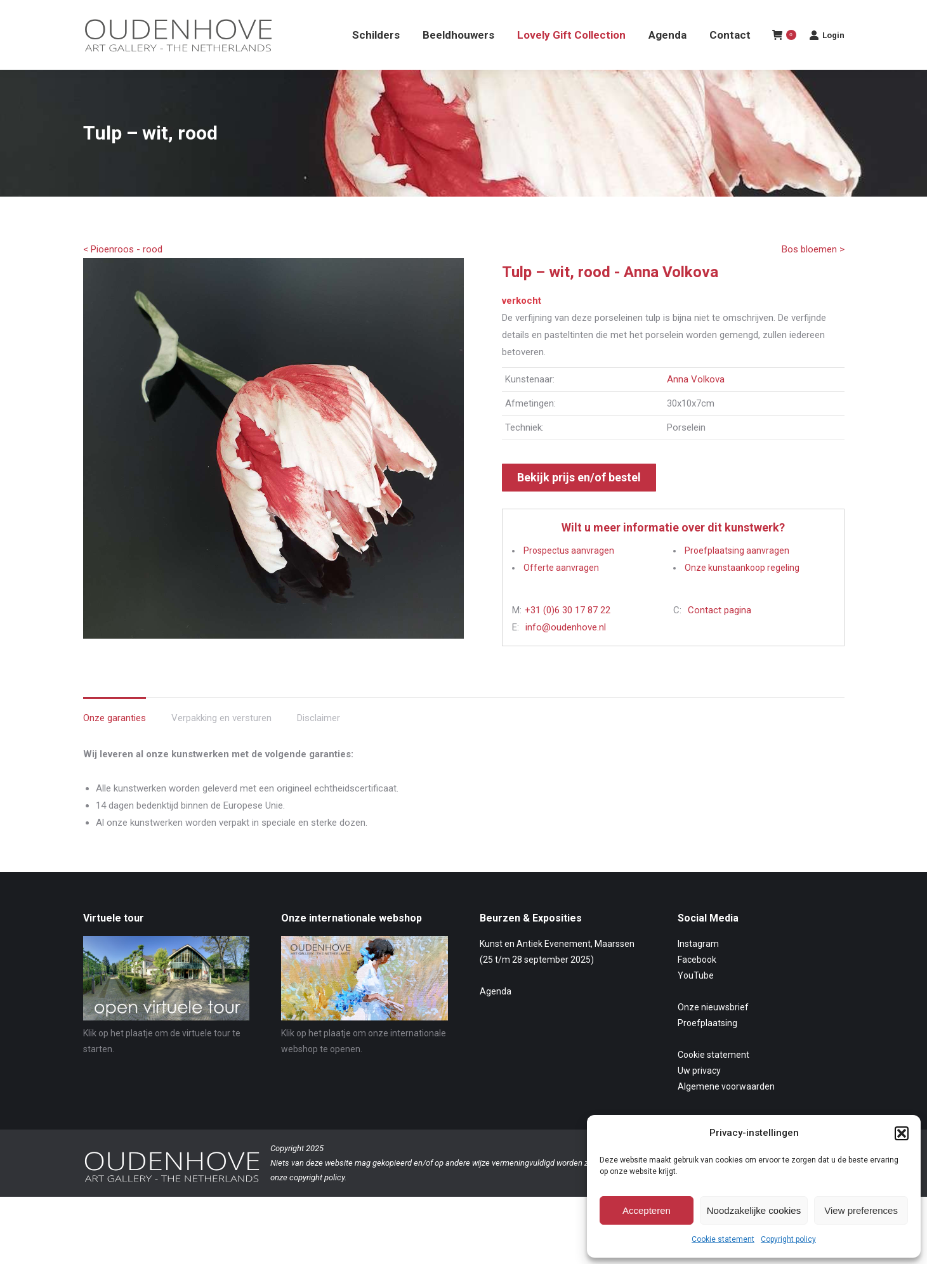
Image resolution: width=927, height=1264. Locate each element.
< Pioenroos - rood (122, 272)
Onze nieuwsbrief (713, 1030)
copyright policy (317, 1200)
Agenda (495, 1014)
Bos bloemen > (813, 272)
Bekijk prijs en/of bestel (579, 500)
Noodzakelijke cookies (754, 1210)
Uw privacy (699, 1093)
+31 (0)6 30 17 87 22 (567, 633)
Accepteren (646, 1210)
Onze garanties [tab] (114, 740)
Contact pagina (719, 633)
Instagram (698, 966)
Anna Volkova (696, 402)
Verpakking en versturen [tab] (221, 740)
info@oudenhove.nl (565, 650)
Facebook (697, 982)
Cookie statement (723, 1239)
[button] (901, 1133)
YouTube (696, 998)
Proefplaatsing (707, 1046)
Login (827, 58)
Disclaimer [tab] (318, 740)
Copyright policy (788, 1239)
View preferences (861, 1210)
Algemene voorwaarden (726, 1109)
